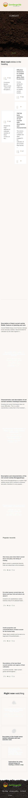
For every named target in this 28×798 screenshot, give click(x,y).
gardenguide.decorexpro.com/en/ (14, 4)
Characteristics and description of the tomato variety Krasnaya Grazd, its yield (14, 710)
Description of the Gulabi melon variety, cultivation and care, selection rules (12, 738)
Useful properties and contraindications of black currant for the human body (13, 629)
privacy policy (13, 791)
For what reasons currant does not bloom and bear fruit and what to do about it (13, 594)
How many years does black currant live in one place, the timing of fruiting (13, 558)
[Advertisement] (14, 32)
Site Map (5, 791)
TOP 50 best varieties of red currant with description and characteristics (21, 121)
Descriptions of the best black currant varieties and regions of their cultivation (14, 665)
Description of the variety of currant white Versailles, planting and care (14, 354)
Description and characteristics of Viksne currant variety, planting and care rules (14, 430)
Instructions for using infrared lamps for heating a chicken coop (16, 763)
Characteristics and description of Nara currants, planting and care (14, 505)
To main (14, 53)
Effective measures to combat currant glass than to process (20, 74)
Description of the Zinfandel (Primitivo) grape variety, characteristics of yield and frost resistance (16, 751)
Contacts (23, 791)
